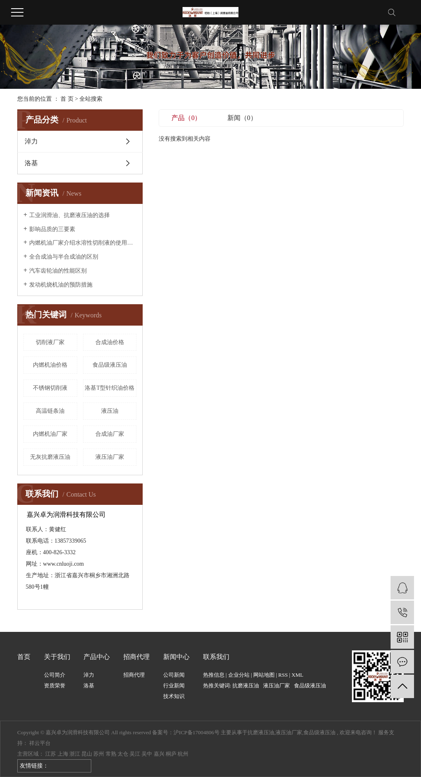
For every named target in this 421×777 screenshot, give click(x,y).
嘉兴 (159, 754)
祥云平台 (40, 743)
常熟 (111, 754)
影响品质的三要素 (52, 229)
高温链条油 (50, 411)
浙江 (74, 754)
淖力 (31, 141)
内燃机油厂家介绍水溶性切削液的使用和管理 (82, 243)
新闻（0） (242, 117)
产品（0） (186, 117)
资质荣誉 (54, 685)
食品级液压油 (110, 365)
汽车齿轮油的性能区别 (58, 271)
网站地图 (264, 675)
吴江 (135, 754)
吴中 (146, 754)
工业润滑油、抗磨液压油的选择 (69, 215)
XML (297, 675)
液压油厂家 (109, 457)
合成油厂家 (109, 434)
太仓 (123, 754)
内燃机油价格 (50, 365)
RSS (283, 675)
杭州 (183, 754)
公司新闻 (174, 675)
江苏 (50, 754)
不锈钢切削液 (50, 388)
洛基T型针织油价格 (109, 388)
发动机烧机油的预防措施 (61, 285)
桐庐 (171, 754)
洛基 (31, 163)
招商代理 (134, 675)
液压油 (109, 411)
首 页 (67, 99)
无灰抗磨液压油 (50, 457)
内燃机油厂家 (50, 434)
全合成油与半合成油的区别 (63, 257)
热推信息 (213, 675)
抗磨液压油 (245, 685)
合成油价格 (109, 342)
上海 (63, 754)
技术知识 (174, 696)
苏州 (98, 754)
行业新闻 (174, 685)
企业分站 (239, 675)
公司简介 (54, 675)
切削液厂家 (50, 342)
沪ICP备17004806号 (196, 732)
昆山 (86, 754)
